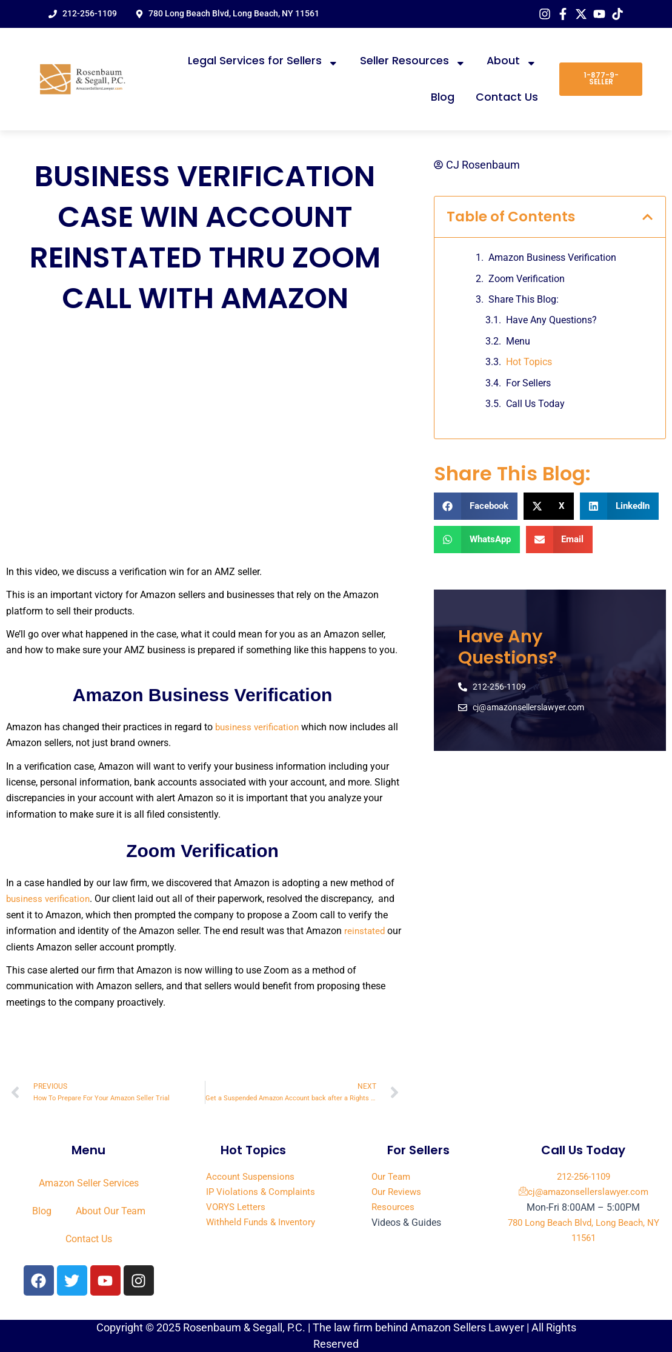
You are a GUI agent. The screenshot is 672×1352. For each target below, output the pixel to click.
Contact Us (507, 97)
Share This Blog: (523, 300)
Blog (442, 97)
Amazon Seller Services (89, 1183)
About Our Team (110, 1211)
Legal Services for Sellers (263, 61)
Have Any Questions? (551, 321)
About (512, 61)
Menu (518, 342)
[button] (647, 218)
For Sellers (528, 383)
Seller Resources (413, 61)
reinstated (366, 931)
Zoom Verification (527, 279)
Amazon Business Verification (553, 258)
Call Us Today (535, 405)
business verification (259, 727)
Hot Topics (529, 363)
